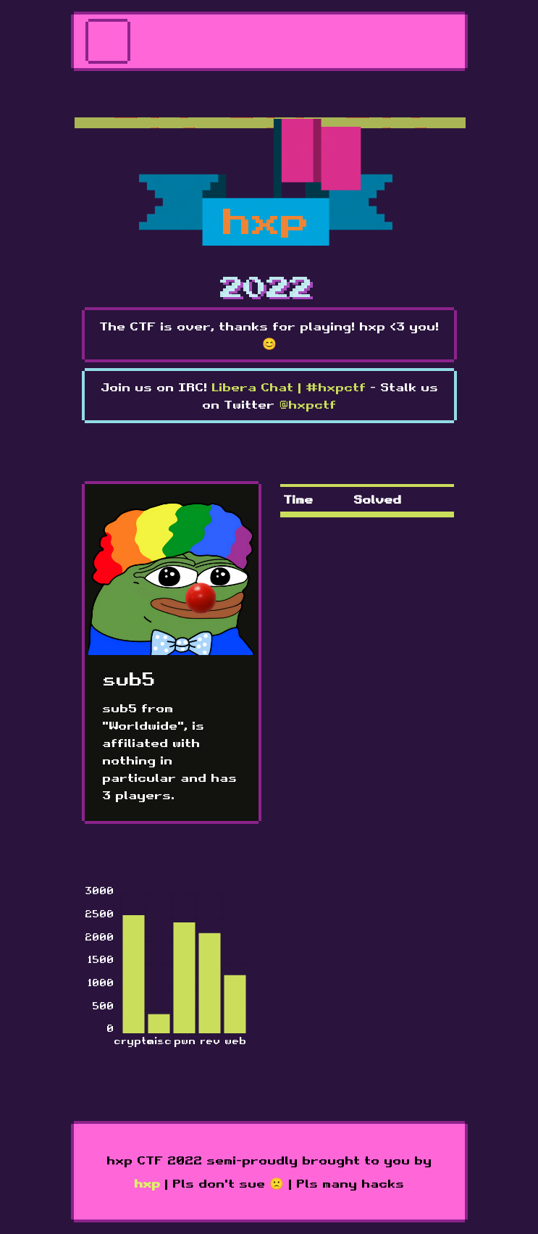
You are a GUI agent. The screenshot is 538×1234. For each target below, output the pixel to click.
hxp (147, 1183)
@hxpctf (307, 404)
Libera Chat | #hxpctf (288, 387)
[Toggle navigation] (107, 41)
